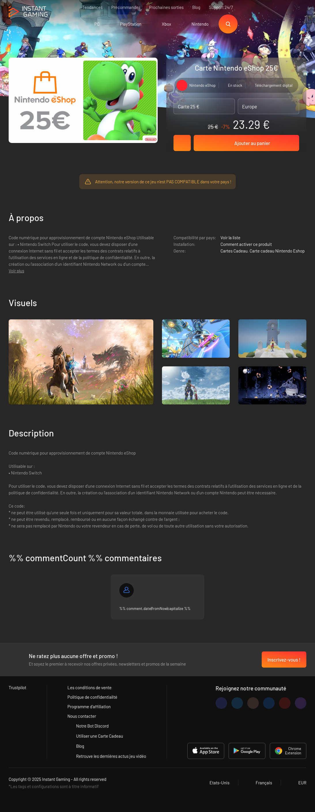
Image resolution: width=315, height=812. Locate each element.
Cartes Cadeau (234, 250)
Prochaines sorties (166, 7)
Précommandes (125, 7)
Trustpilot (17, 687)
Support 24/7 (221, 7)
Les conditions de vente (89, 687)
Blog (196, 7)
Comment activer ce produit (246, 244)
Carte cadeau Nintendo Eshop (277, 250)
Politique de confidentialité (92, 697)
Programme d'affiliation (89, 706)
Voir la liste (230, 237)
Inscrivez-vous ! (284, 659)
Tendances (92, 7)
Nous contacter (81, 716)
